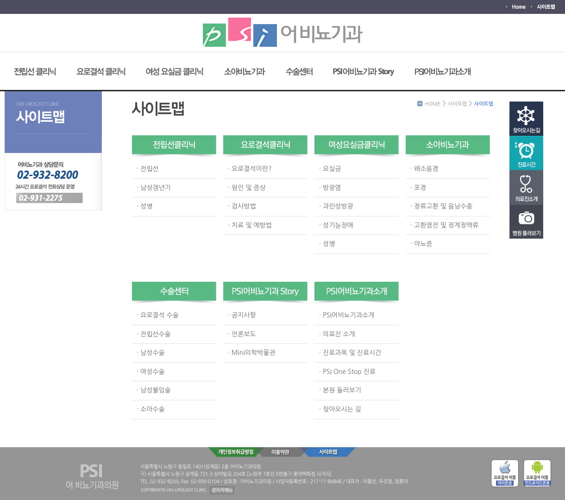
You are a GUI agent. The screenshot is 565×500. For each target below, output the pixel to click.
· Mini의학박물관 (252, 352)
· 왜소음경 (424, 168)
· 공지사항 (242, 315)
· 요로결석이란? (250, 168)
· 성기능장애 (336, 225)
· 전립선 (147, 168)
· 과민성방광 (336, 206)
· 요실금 (330, 168)
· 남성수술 (151, 352)
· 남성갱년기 (154, 187)
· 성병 (144, 206)
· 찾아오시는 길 (340, 409)
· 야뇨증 (421, 244)
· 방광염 (330, 187)
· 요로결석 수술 (158, 315)
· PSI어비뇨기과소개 (346, 315)
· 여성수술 (151, 371)
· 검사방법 (242, 206)
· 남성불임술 (154, 390)
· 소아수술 (151, 409)
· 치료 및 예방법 (250, 225)
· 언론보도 (242, 334)
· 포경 (418, 187)
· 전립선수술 (154, 334)
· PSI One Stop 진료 (347, 371)
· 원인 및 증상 (247, 187)
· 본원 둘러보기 (340, 390)
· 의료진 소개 (337, 334)
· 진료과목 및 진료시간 (350, 352)
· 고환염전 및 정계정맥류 (444, 225)
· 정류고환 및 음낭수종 (441, 206)
